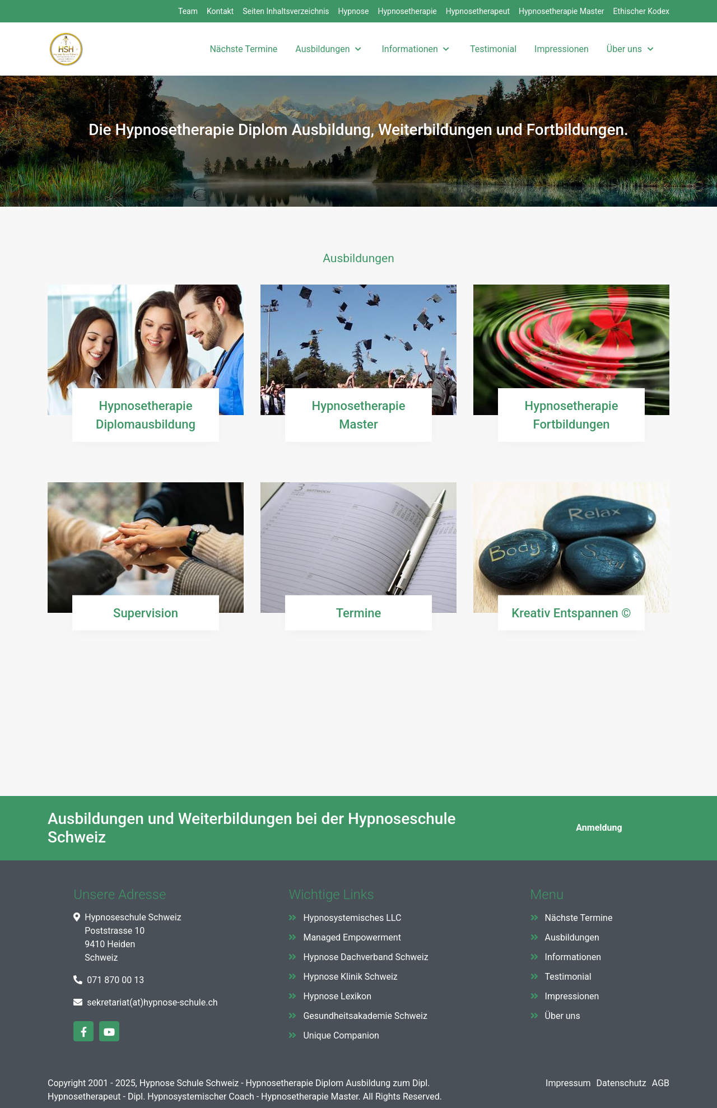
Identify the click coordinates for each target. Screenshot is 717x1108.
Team (188, 11)
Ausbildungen (572, 937)
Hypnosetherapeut (478, 11)
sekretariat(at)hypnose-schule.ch (152, 1002)
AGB (660, 1083)
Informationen (573, 957)
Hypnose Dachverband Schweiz (365, 957)
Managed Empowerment (352, 937)
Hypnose (353, 11)
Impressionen (572, 996)
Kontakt (220, 11)
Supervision (145, 613)
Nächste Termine (579, 918)
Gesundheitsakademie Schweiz (365, 1016)
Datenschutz (621, 1083)
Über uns (562, 1016)
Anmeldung (598, 827)
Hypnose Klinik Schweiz (350, 976)
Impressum (568, 1083)
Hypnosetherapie (407, 11)
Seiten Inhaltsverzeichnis (286, 11)
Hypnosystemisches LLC (352, 918)
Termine (358, 613)
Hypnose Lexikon (337, 996)
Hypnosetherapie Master (561, 11)
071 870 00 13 (115, 980)
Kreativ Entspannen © (571, 613)
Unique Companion (341, 1035)
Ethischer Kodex (641, 11)
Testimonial (568, 976)
